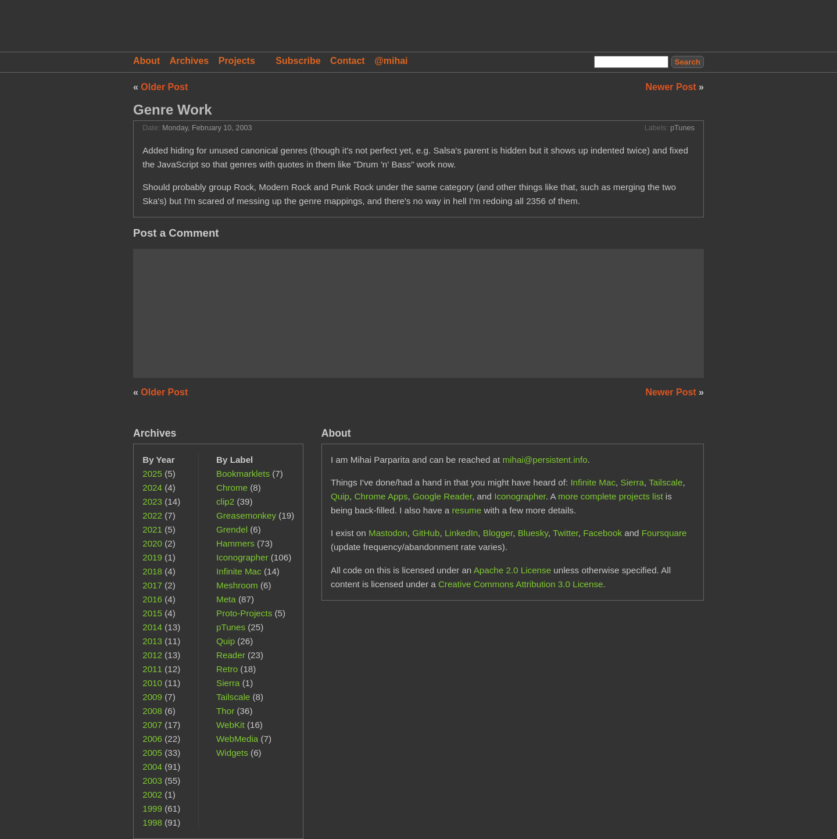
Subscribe (298, 61)
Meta (226, 599)
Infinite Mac (239, 571)
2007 (152, 725)
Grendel (232, 529)
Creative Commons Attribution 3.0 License (520, 584)
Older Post (164, 87)
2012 (152, 655)
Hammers (235, 543)
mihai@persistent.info (544, 460)
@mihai (390, 61)
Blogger (498, 533)
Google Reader (442, 496)
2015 (152, 613)
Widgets (232, 753)
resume (467, 510)
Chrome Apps (381, 496)
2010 (152, 683)
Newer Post (672, 87)
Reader (230, 655)
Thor (225, 711)
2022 (152, 515)
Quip (225, 641)
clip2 (225, 501)
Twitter (565, 533)
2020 (152, 543)
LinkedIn (461, 533)
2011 (152, 669)
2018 (152, 571)
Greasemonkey (246, 515)
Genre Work (172, 109)
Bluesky (533, 533)
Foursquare (664, 533)
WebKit (230, 725)
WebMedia (237, 739)
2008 (152, 711)
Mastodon (388, 533)
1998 (152, 822)
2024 (152, 487)
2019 (152, 557)
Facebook (602, 533)
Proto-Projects (244, 613)
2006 (152, 739)
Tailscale (233, 697)
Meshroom (237, 585)
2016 (152, 599)
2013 (152, 641)
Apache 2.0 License (512, 570)
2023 (152, 501)
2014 (152, 627)
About (146, 61)
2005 (152, 753)
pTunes (682, 128)
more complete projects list (610, 496)
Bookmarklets (243, 474)
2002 (152, 794)
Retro (227, 669)
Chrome (232, 487)
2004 (152, 767)
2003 (152, 781)
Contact (347, 61)
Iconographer (242, 557)
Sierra (228, 683)
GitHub (425, 533)
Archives (189, 61)
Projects (237, 61)
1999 (152, 808)
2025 (152, 474)
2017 (152, 585)
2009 (152, 697)
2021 (152, 529)
